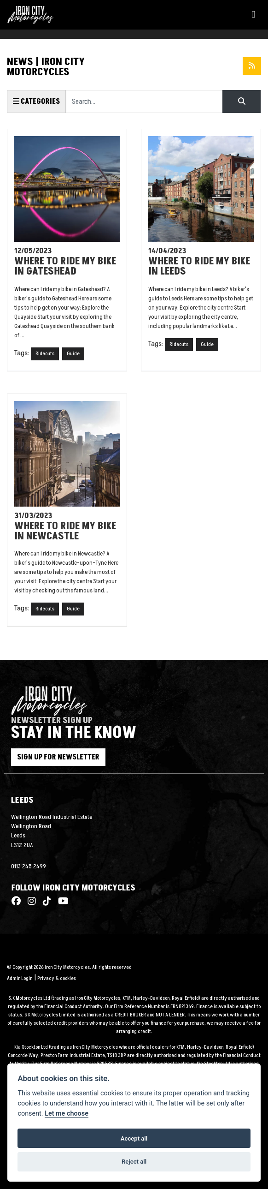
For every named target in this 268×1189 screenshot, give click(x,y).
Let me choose (66, 1113)
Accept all (134, 1138)
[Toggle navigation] (253, 15)
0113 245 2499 (28, 866)
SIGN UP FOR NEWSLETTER (58, 757)
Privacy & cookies (56, 978)
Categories (36, 101)
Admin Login (19, 978)
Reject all (134, 1161)
